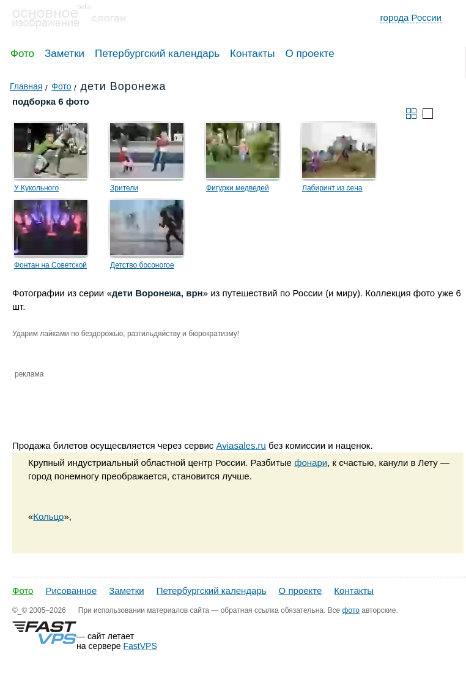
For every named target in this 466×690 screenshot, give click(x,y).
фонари (310, 462)
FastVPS (140, 646)
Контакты (252, 53)
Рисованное (71, 590)
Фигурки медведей (237, 188)
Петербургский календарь (157, 53)
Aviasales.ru (240, 445)
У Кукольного (36, 188)
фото (351, 610)
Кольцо (48, 516)
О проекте (309, 53)
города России (411, 17)
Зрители (124, 188)
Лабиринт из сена (332, 188)
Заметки (64, 53)
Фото (22, 53)
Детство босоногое (142, 265)
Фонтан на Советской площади (50, 267)
